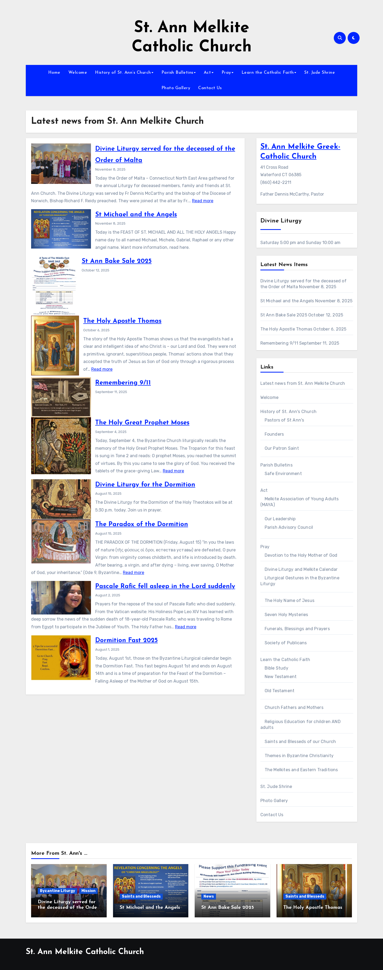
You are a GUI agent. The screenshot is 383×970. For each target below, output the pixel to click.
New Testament (281, 676)
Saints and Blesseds (141, 896)
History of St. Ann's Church (288, 411)
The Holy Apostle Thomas (122, 321)
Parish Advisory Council (289, 527)
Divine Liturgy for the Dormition (145, 485)
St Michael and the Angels (136, 215)
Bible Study (276, 668)
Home (54, 73)
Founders (274, 434)
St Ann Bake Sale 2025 (117, 261)
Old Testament (280, 690)
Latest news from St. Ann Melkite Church (302, 383)
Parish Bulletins (177, 73)
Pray (226, 73)
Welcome (77, 73)
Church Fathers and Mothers (294, 707)
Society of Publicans (286, 642)
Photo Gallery (175, 88)
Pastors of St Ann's (284, 420)
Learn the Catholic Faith (268, 73)
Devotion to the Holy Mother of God (301, 555)
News (208, 896)
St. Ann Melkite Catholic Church (85, 952)
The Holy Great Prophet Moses (142, 423)
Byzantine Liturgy (57, 891)
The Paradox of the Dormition (141, 524)
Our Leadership (280, 518)
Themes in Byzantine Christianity (299, 755)
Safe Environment (283, 473)
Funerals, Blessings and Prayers (297, 628)
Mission (88, 891)
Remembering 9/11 (123, 383)
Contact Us (210, 88)
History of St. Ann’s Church (123, 73)
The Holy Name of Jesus (289, 600)
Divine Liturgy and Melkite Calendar (301, 569)
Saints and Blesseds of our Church (300, 741)
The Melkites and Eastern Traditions (301, 769)
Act (207, 73)
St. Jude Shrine (319, 73)
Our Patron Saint (282, 448)
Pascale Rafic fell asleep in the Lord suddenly (165, 586)
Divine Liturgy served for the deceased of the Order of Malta (68, 907)
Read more (202, 200)
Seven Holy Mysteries (286, 614)
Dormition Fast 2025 (126, 640)
